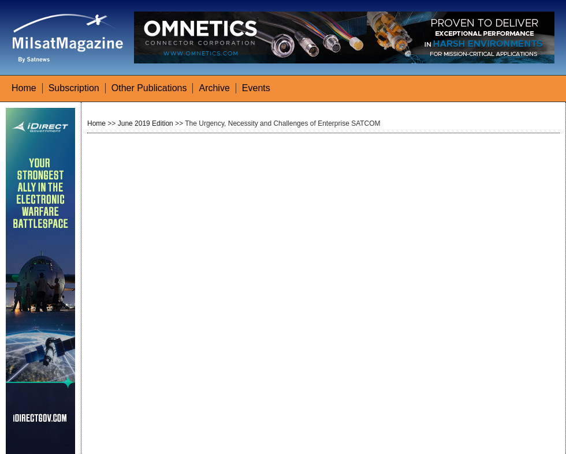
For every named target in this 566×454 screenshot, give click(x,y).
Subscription (74, 88)
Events (256, 88)
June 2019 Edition (145, 123)
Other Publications (149, 88)
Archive (214, 88)
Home (24, 88)
